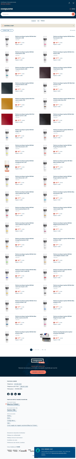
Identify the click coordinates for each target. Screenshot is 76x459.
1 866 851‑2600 (24, 386)
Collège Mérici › (11, 420)
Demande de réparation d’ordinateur (16, 433)
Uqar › (9, 423)
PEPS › (9, 418)
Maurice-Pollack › (13, 404)
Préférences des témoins (16, 442)
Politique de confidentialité (13, 435)
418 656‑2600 (18, 384)
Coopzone (33, 20)
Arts (38, 20)
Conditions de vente (12, 440)
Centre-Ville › (12, 410)
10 (42, 349)
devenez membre (6, 4)
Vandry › (9, 415)
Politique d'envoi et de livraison (15, 437)
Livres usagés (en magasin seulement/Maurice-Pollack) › (22, 425)
